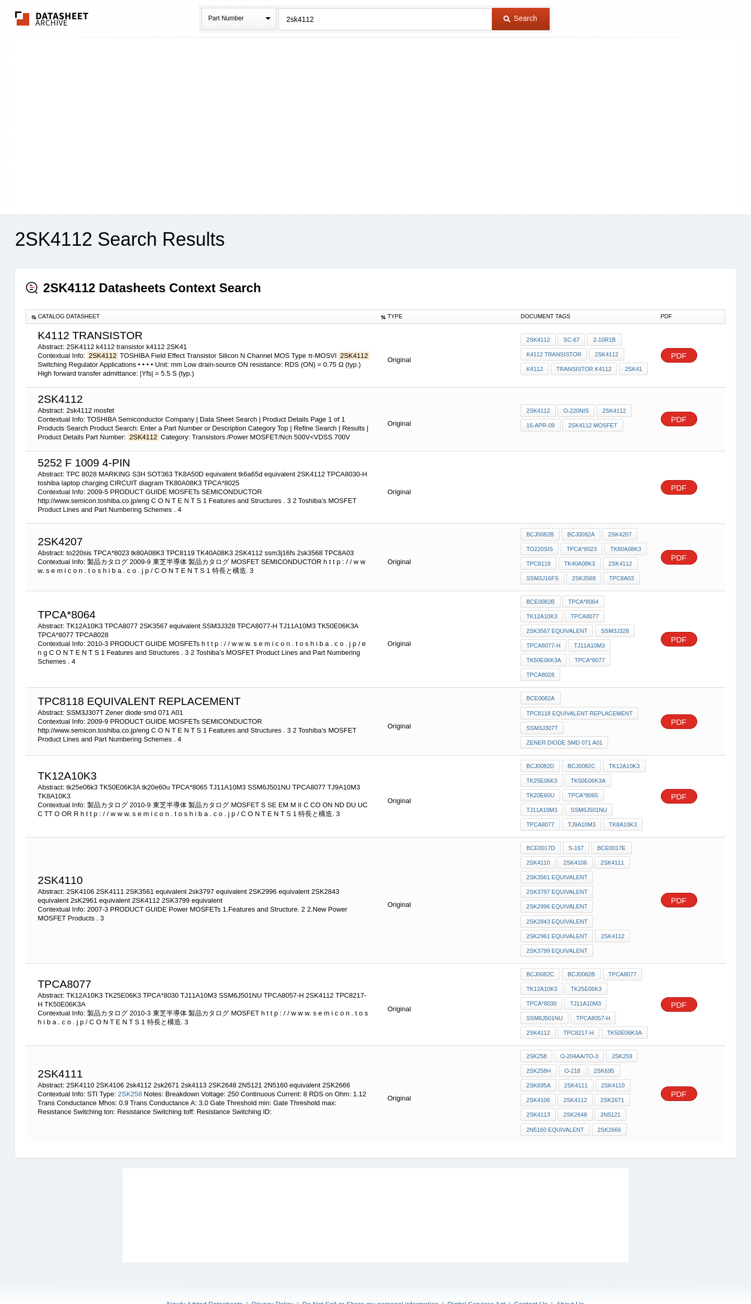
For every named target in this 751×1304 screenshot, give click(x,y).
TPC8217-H (578, 1001)
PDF (679, 355)
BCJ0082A (581, 534)
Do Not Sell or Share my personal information (370, 1269)
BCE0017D (540, 823)
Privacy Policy (272, 1269)
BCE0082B (540, 599)
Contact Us (531, 1269)
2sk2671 (611, 1066)
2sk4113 (538, 1081)
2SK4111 (611, 837)
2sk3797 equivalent (556, 866)
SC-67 (571, 341)
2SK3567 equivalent (597, 614)
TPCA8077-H (584, 628)
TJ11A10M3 (541, 642)
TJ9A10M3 (540, 800)
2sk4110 (538, 837)
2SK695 (603, 1038)
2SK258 (130, 1060)
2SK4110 (612, 1052)
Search (520, 18)
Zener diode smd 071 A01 (564, 721)
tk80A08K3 (625, 548)
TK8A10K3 (581, 800)
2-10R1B (603, 341)
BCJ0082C (581, 744)
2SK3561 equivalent (556, 851)
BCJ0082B (540, 534)
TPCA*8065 (582, 772)
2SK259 (621, 1024)
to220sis (539, 548)
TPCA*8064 (583, 599)
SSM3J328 (540, 628)
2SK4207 (619, 534)
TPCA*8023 (581, 548)
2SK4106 (575, 837)
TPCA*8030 (541, 973)
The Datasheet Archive (52, 18)
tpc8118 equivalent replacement (579, 693)
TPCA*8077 (541, 656)
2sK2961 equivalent (556, 908)
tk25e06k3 (541, 758)
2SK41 (632, 369)
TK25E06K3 (586, 959)
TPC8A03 (620, 576)
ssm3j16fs (542, 576)
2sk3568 (583, 576)
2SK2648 (575, 1081)
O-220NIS (576, 411)
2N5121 (610, 1081)
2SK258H (538, 1038)
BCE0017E (611, 823)
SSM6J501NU (544, 786)
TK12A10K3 (626, 599)
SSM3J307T (542, 707)
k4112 (534, 369)
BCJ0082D (540, 744)
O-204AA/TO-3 (579, 1024)
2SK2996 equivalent (556, 880)
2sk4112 (575, 1066)
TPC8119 (538, 562)
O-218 (572, 1038)
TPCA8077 (540, 614)
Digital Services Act (476, 1269)
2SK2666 (609, 1095)
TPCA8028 (584, 656)
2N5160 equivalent (555, 1095)
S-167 (575, 823)
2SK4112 (538, 341)
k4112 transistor (553, 355)
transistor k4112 (583, 369)
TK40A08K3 (579, 562)
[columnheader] (201, 317)
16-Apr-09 (540, 425)
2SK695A (538, 1052)
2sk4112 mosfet (592, 425)
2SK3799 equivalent (556, 922)
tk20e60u (540, 772)
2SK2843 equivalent (556, 894)
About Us (570, 1269)
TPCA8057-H (593, 987)
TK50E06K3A (588, 642)
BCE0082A (540, 679)
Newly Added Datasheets (205, 1269)
